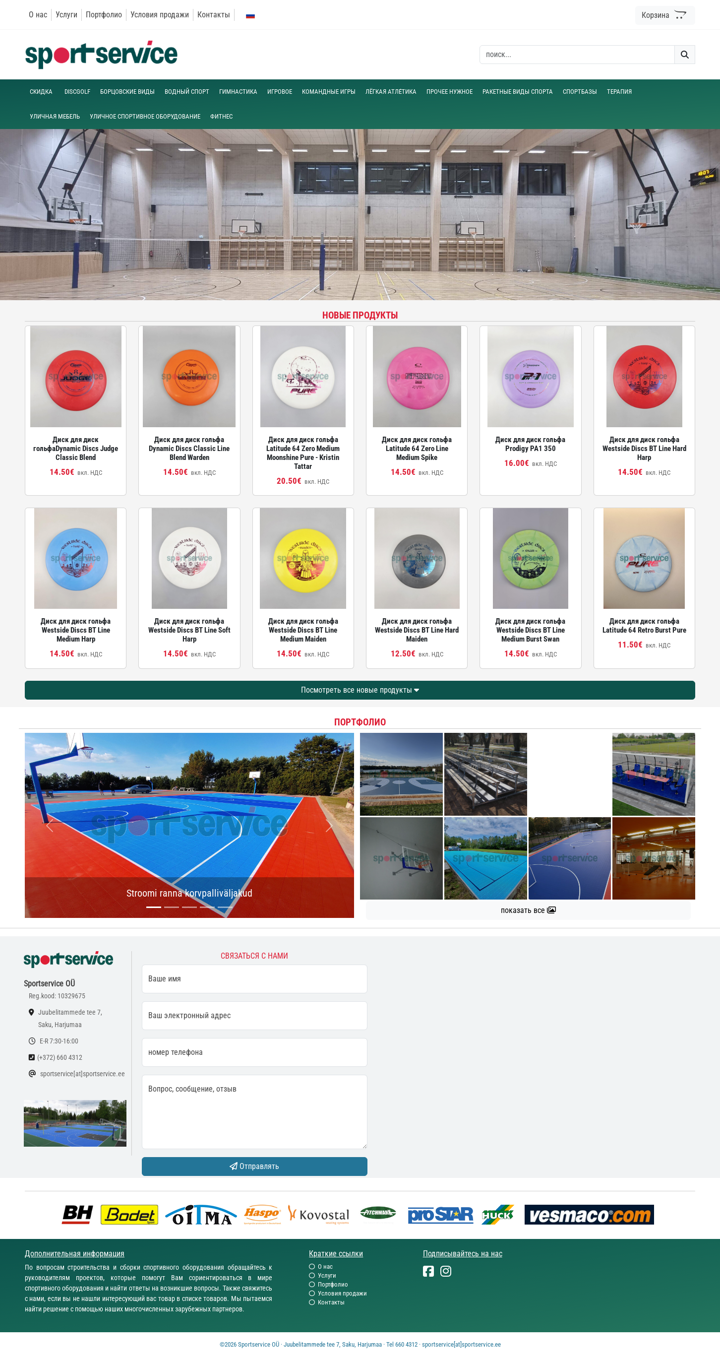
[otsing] (577, 54)
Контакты (213, 14)
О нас (38, 14)
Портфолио (104, 14)
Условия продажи (159, 14)
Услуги (66, 14)
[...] (153, 907)
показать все (528, 910)
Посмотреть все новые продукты (360, 690)
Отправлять (254, 1166)
